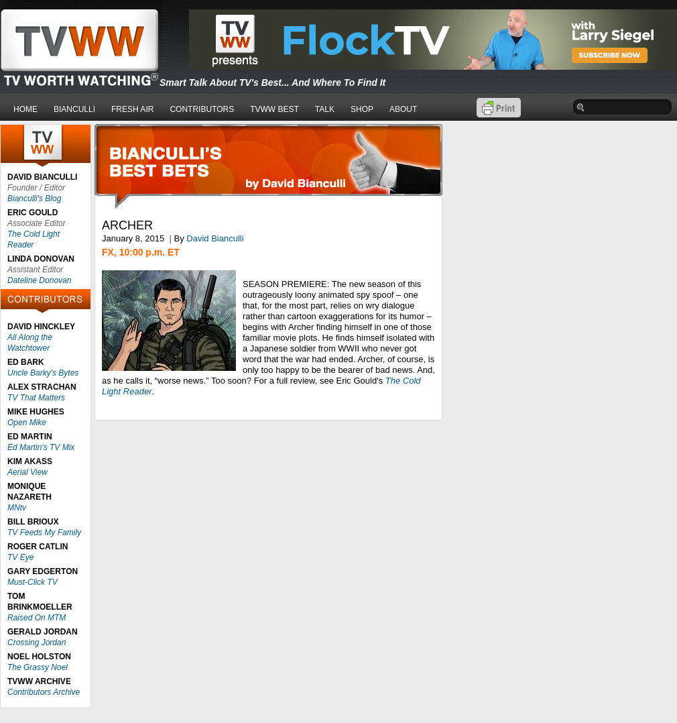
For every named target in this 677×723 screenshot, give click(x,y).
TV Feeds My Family (44, 532)
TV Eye (20, 557)
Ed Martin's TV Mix (40, 447)
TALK (324, 109)
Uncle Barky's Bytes (42, 373)
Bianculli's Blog (34, 198)
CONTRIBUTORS (202, 109)
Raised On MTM (36, 617)
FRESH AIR (132, 109)
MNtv (16, 507)
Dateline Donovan (39, 280)
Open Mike (26, 422)
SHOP (362, 109)
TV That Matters (36, 397)
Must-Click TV (32, 582)
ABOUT (403, 109)
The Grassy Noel (37, 667)
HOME (25, 109)
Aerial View (27, 472)
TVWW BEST (274, 109)
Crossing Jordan (36, 642)
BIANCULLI (74, 109)
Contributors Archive (43, 692)
